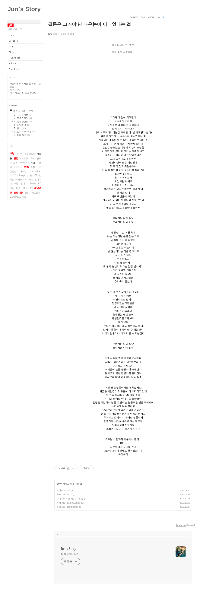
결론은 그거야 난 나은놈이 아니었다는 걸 (89, 24)
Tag (143, 17)
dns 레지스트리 (33, 193)
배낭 (12, 153)
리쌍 (18, 188)
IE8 (35, 175)
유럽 (16, 158)
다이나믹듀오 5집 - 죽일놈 (69, 498)
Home (25, 35)
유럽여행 (18, 192)
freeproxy (24, 175)
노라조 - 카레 (63, 490)
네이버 (19, 153)
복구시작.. (15, 89)
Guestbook (25, 58)
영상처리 (27, 188)
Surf (38, 167)
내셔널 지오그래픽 (30, 171)
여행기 (33, 162)
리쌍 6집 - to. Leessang (68, 502)
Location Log (25, 41)
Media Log (25, 52)
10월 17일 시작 (69, 553)
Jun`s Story (24, 9)
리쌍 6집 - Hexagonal (67, 507)
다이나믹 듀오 (27, 158)
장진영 (13, 171)
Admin (25, 63)
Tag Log (25, 46)
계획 (24, 197)
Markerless (15, 197)
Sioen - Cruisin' (64, 494)
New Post (25, 69)
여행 (26, 166)
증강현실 (17, 167)
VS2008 (14, 175)
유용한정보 (29, 153)
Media (151, 17)
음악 (50, 34)
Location (133, 17)
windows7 (24, 162)
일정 (32, 167)
